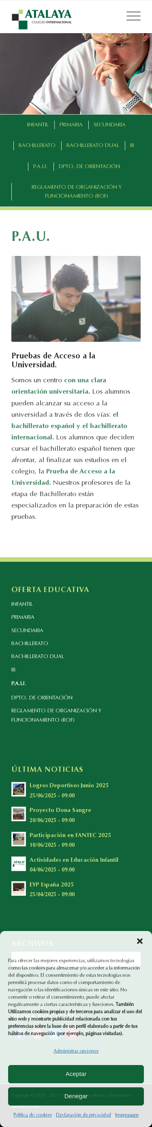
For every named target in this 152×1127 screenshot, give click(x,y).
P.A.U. (18, 683)
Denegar (76, 1096)
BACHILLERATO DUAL (37, 656)
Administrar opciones (76, 1051)
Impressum (127, 1115)
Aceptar (76, 1073)
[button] (140, 941)
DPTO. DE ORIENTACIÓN (42, 698)
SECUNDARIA (27, 630)
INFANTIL (22, 604)
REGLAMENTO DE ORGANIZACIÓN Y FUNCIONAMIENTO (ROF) (56, 715)
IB (13, 670)
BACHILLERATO (29, 643)
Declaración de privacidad (83, 1115)
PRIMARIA (22, 617)
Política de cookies (32, 1115)
